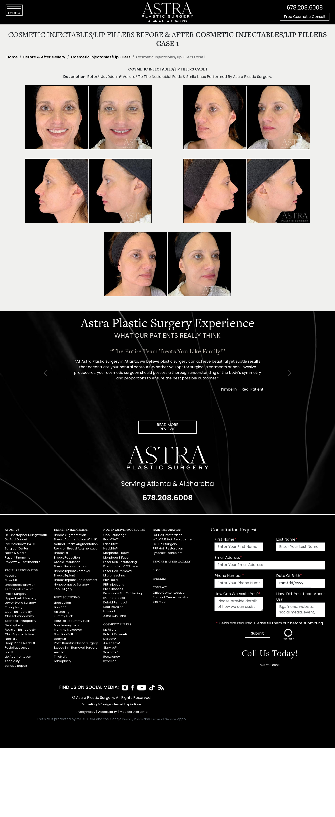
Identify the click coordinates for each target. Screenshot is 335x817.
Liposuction (62, 602)
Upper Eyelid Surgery (20, 598)
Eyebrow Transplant (167, 553)
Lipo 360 (60, 607)
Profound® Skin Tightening (122, 593)
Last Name (286, 540)
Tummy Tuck (63, 615)
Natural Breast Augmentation (76, 544)
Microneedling (114, 575)
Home (12, 57)
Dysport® (110, 638)
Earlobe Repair (16, 664)
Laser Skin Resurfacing (120, 561)
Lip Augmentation (18, 656)
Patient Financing (17, 557)
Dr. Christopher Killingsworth (26, 535)
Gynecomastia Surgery (71, 584)
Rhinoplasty (13, 607)
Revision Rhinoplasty (20, 629)
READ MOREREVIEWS (167, 427)
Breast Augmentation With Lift (75, 539)
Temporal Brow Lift (19, 589)
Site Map (159, 601)
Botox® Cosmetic (116, 633)
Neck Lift (11, 638)
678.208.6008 (305, 8)
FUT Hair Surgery (165, 544)
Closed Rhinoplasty (19, 615)
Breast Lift (61, 553)
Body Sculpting (67, 597)
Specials (159, 579)
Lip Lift (9, 651)
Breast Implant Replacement (75, 579)
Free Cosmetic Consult (305, 17)
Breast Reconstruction (70, 566)
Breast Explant (64, 575)
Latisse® (109, 611)
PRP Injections (113, 584)
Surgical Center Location (171, 597)
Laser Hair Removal (117, 571)
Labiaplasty (62, 660)
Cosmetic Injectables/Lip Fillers (101, 57)
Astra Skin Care (114, 615)
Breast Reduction (67, 557)
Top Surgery (63, 588)
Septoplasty (14, 624)
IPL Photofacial (114, 597)
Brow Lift (11, 580)
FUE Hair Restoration (167, 535)
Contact (160, 587)
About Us (12, 530)
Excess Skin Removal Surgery (75, 647)
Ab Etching (62, 611)
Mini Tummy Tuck (66, 624)
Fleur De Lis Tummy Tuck (72, 620)
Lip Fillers (109, 629)
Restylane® (111, 656)
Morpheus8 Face (116, 557)
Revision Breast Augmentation (76, 548)
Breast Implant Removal (72, 571)
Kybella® (109, 660)
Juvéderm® (112, 642)
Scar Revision (113, 606)
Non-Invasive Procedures (124, 530)
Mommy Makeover (68, 629)
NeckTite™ (110, 548)
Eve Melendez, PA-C (20, 544)
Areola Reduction (67, 561)
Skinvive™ (110, 647)
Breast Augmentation (70, 535)
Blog (157, 570)
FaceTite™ (110, 544)
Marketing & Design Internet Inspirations (111, 704)
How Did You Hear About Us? (300, 597)
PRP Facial (110, 579)
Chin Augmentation (19, 633)
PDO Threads (113, 588)
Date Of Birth (289, 576)
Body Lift (60, 638)
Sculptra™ (110, 651)
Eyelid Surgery (15, 593)
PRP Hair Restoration (168, 548)
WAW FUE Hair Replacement (173, 539)
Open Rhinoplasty (18, 611)
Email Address (228, 558)
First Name (225, 540)
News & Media (16, 553)
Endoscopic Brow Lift (20, 584)
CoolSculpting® (114, 535)
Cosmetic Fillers (117, 624)
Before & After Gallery (44, 57)
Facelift (10, 575)
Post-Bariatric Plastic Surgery (76, 642)
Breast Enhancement (71, 530)
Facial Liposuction (18, 647)
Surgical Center (16, 548)
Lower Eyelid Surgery (20, 602)
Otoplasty (12, 660)
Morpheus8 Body (116, 553)
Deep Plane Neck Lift (20, 642)
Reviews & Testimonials (22, 561)
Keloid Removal (115, 602)
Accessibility (107, 711)
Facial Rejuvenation (21, 570)
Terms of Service (163, 719)
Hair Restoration (167, 530)
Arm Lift (59, 651)
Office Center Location (169, 592)
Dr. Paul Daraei (16, 539)
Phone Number (229, 576)
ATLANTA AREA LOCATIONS (167, 21)
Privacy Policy (85, 711)
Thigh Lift (60, 656)
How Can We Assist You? (237, 594)
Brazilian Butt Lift (65, 633)
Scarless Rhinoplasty (20, 620)
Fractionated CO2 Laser (121, 566)
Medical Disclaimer (134, 711)
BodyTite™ (111, 539)
